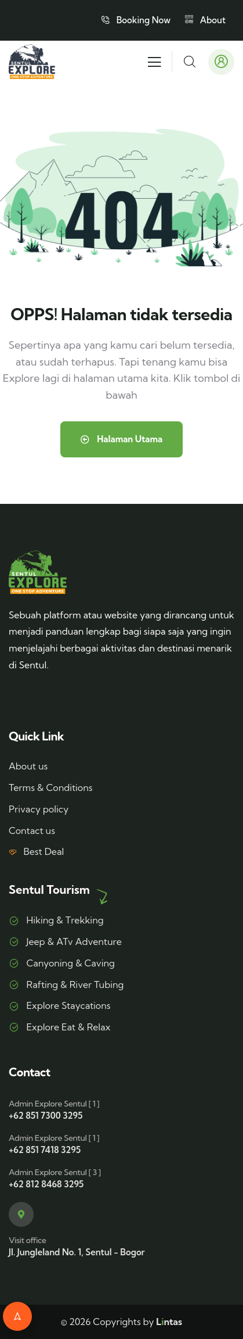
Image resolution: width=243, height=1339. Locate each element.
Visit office (27, 1240)
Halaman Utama (121, 439)
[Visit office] (21, 1214)
